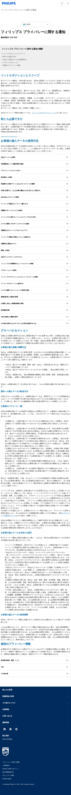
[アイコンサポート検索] (61, 3)
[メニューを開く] (67, 3)
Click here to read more (9, 137)
